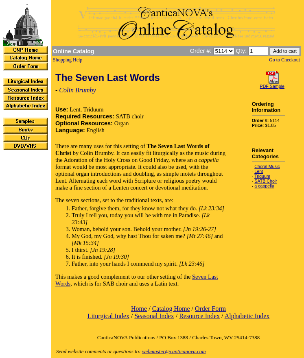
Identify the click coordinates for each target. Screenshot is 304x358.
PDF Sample (272, 86)
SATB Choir (265, 181)
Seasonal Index (154, 315)
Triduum (262, 176)
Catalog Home (171, 308)
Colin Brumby (77, 90)
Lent (258, 171)
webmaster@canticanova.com (174, 351)
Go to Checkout (284, 60)
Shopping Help (67, 60)
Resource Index (199, 315)
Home (139, 308)
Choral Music (267, 166)
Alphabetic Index (247, 315)
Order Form (210, 308)
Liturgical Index (108, 315)
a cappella (264, 185)
